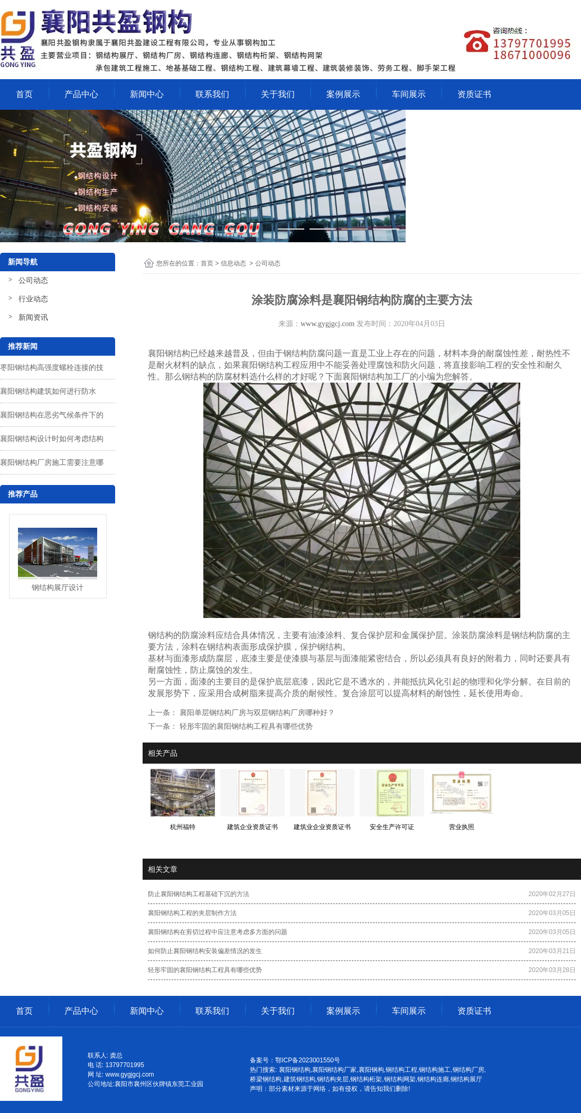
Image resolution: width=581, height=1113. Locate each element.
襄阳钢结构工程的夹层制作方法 (192, 913)
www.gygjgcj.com (328, 324)
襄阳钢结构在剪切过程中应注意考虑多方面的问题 (217, 932)
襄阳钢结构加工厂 (376, 376)
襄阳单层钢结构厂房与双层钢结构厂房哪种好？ (256, 712)
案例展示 (343, 94)
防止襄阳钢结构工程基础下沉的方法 (198, 894)
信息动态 (233, 263)
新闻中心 (147, 94)
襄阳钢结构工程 (270, 364)
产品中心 (81, 94)
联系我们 (212, 94)
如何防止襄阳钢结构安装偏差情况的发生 (205, 951)
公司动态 (33, 280)
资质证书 (474, 94)
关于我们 (278, 94)
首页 (24, 94)
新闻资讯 (33, 317)
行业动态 (33, 298)
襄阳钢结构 (169, 353)
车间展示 (409, 94)
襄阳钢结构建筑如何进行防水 (48, 391)
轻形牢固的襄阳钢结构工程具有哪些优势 (245, 726)
